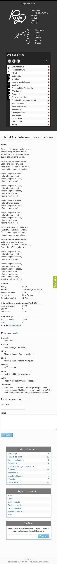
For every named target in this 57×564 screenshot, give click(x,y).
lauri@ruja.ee (28, 559)
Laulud (34, 18)
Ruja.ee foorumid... (28, 491)
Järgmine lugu (18, 61)
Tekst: (3, 413)
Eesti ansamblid (15, 505)
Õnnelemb (12, 469)
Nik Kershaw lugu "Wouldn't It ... (22, 466)
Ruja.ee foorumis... (29, 449)
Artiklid (34, 15)
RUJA (17, 16)
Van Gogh (12, 453)
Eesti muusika (14, 502)
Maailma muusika (15, 511)
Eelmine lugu (9, 61)
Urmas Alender (22, 36)
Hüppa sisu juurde (28, 4)
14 (48, 482)
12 (48, 457)
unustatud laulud (15, 476)
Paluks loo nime (15, 457)
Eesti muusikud (14, 508)
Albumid (34, 20)
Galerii (34, 23)
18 (48, 469)
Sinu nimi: (5, 404)
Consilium (12, 463)
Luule (37, 32)
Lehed (11, 499)
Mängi (14, 61)
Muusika (11, 479)
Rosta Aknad (13, 482)
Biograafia (35, 10)
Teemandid (13, 473)
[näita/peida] (15, 325)
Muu (10, 515)
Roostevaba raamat (39, 13)
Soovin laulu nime (16, 460)
